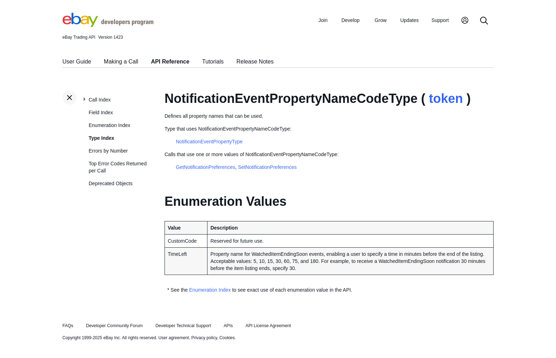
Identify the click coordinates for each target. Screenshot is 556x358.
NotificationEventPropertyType (209, 141)
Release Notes (255, 62)
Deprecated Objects (111, 183)
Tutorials (213, 62)
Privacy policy (204, 337)
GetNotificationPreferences (205, 167)
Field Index (101, 112)
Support (440, 20)
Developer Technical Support (183, 325)
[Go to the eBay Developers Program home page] (108, 25)
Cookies (227, 337)
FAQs (67, 325)
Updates (409, 20)
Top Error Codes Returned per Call (117, 167)
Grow (381, 20)
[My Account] (465, 21)
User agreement (174, 337)
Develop (350, 20)
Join (323, 20)
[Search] (484, 21)
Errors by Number (108, 151)
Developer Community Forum (114, 325)
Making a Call (121, 62)
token (446, 98)
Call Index (100, 100)
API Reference (170, 62)
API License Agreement (268, 325)
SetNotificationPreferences (267, 167)
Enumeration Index (109, 125)
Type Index (101, 138)
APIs (228, 325)
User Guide (76, 62)
